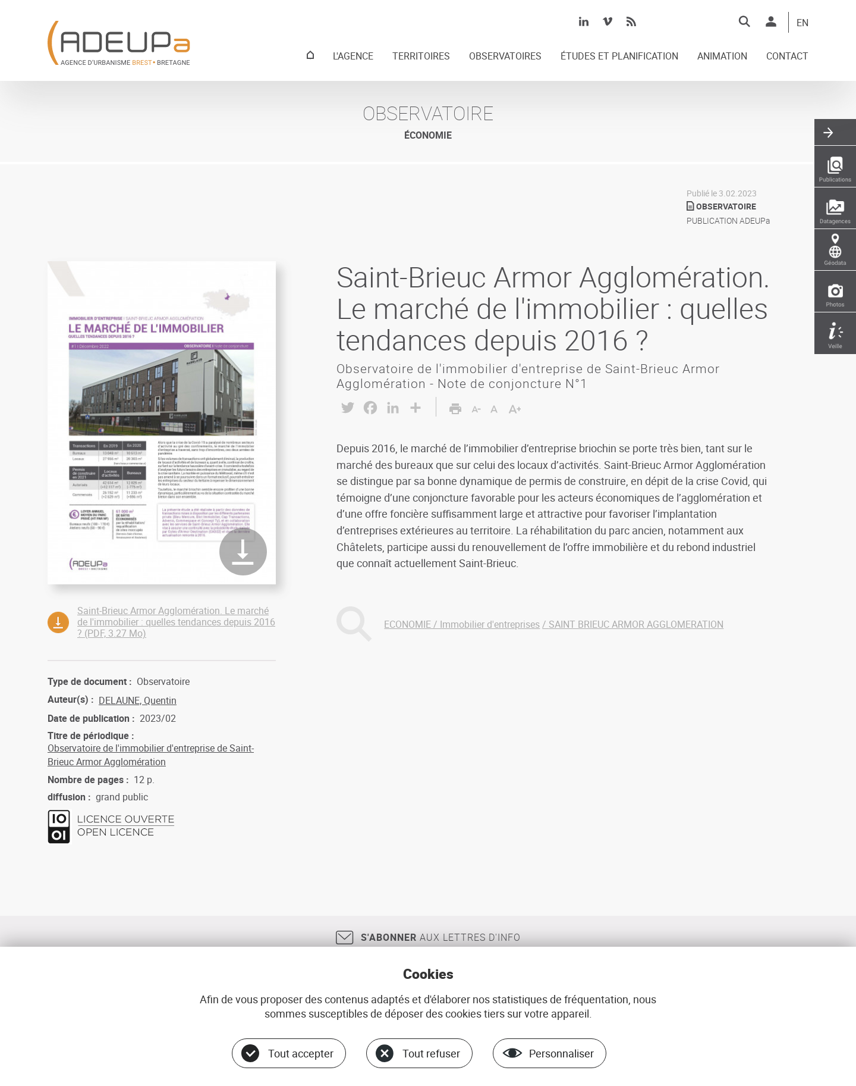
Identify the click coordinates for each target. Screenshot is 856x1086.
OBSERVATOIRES (505, 56)
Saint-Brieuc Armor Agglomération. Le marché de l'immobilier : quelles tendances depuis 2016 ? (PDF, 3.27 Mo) (176, 622)
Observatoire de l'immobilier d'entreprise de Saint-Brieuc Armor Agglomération (151, 754)
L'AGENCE (353, 56)
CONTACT (787, 56)
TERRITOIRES (421, 56)
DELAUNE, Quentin (138, 700)
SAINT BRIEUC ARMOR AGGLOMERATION (636, 624)
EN (802, 23)
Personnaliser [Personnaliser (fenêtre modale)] (561, 1053)
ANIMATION (722, 56)
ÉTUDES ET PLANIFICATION (619, 56)
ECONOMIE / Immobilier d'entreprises (462, 624)
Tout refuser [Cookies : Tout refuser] (431, 1053)
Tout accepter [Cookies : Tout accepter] (300, 1053)
